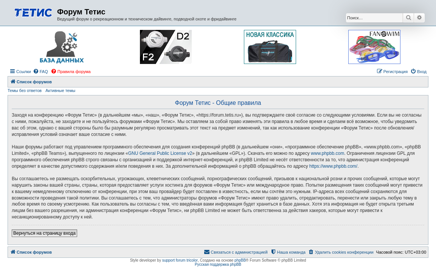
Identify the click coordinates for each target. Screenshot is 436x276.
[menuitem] (40, 71)
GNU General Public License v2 (160, 153)
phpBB (240, 260)
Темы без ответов (25, 90)
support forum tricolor (180, 260)
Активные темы (60, 90)
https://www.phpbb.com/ (333, 166)
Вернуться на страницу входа (44, 233)
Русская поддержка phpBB (218, 264)
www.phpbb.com (327, 153)
